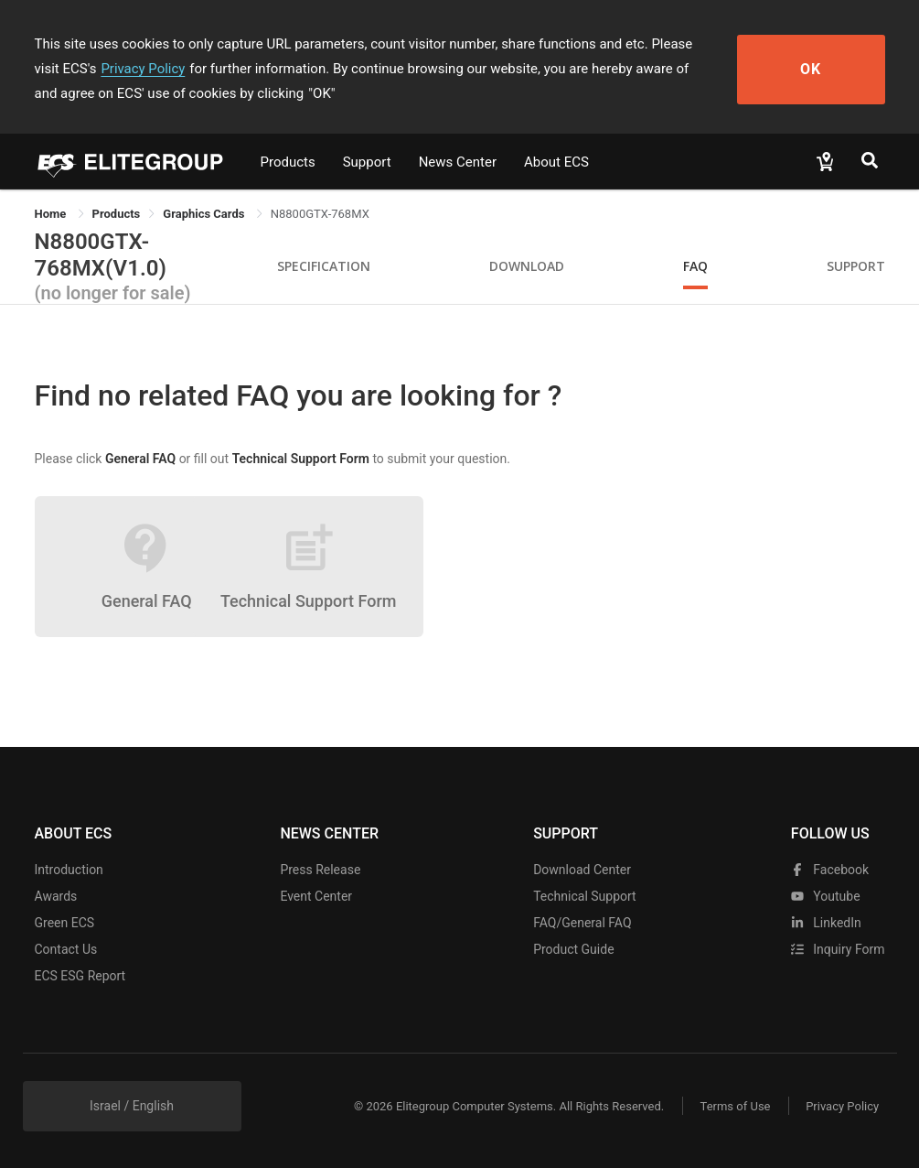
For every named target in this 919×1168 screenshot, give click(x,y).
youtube (825, 896)
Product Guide (573, 949)
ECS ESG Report (80, 975)
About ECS (556, 162)
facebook (830, 869)
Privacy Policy (114, 68)
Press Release (320, 869)
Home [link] (52, 214)
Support (367, 162)
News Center (458, 162)
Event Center (316, 896)
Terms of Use (734, 1106)
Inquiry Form (838, 949)
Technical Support (584, 896)
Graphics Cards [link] (205, 214)
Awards (56, 896)
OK (817, 69)
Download (526, 266)
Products (288, 162)
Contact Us (66, 949)
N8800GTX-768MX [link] (320, 214)
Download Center (582, 869)
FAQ (695, 266)
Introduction (69, 869)
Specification (323, 266)
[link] (116, 214)
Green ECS (65, 922)
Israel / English (132, 1105)
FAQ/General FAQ (582, 922)
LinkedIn (826, 922)
